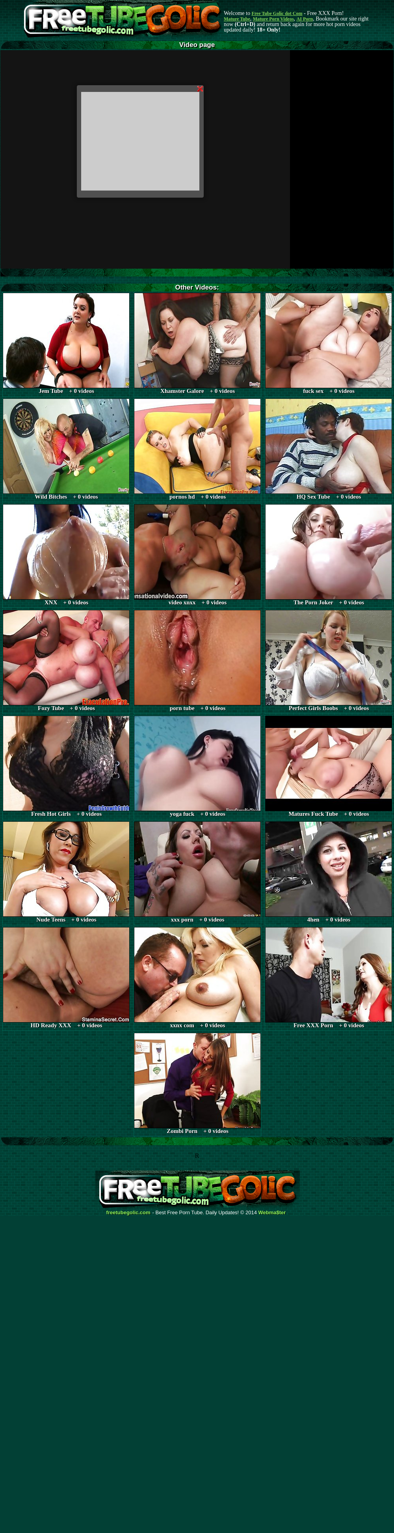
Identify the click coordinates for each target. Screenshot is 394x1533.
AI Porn (305, 19)
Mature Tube (237, 19)
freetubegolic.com (128, 1212)
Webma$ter (272, 1212)
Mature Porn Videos (273, 19)
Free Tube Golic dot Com (276, 13)
